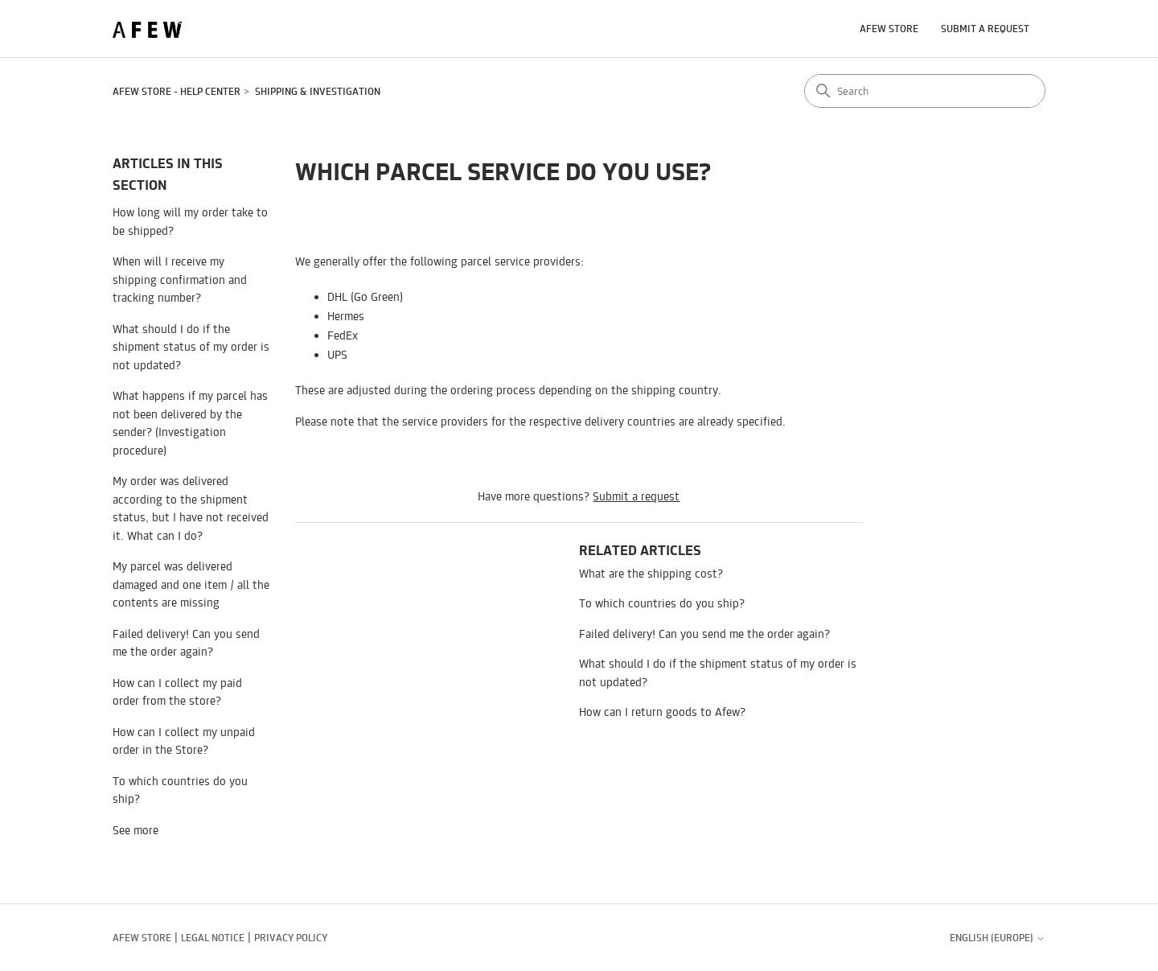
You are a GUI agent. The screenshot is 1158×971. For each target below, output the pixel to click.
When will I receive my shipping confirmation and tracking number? (180, 279)
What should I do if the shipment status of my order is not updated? (191, 347)
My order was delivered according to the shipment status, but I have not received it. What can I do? (191, 508)
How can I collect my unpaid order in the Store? (184, 741)
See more (135, 830)
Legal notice (212, 938)
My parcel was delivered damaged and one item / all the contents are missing (191, 584)
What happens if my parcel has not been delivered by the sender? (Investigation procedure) (190, 423)
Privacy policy (290, 938)
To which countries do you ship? (180, 790)
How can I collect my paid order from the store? (177, 692)
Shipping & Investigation (317, 91)
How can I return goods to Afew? (662, 711)
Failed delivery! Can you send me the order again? (186, 643)
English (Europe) (997, 938)
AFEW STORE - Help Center (176, 91)
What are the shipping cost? (651, 573)
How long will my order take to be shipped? (190, 221)
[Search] (925, 91)
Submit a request (985, 29)
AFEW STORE (889, 29)
